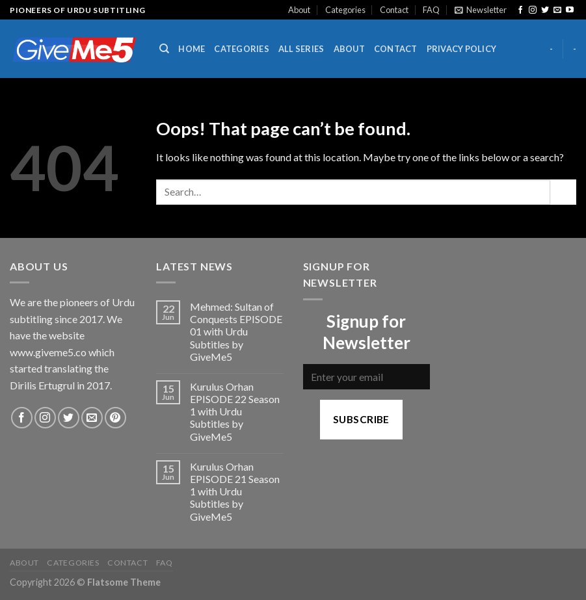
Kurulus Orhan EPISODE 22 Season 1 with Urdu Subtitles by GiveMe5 (235, 411)
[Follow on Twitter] (545, 10)
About (299, 10)
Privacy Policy (462, 49)
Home (191, 49)
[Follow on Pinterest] (115, 417)
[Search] (164, 48)
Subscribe (361, 419)
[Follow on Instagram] (533, 10)
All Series (301, 49)
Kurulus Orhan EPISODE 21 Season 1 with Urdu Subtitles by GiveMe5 (235, 491)
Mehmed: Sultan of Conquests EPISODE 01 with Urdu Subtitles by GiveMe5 (236, 331)
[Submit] (563, 192)
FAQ (431, 10)
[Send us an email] (557, 10)
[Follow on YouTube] (570, 10)
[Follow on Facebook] (520, 10)
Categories (345, 10)
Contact (394, 10)
